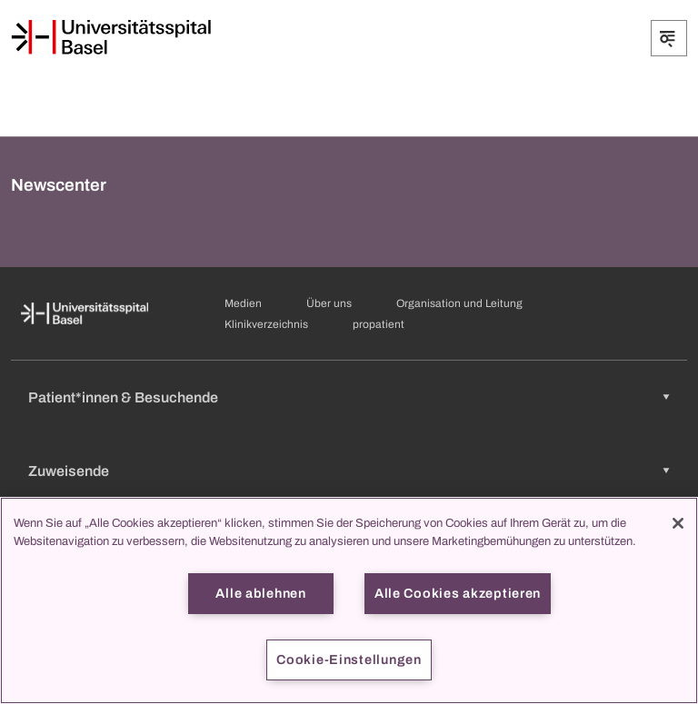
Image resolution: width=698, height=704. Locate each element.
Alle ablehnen (260, 593)
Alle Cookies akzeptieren (457, 593)
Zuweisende (68, 471)
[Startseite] (111, 37)
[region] (349, 600)
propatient (378, 324)
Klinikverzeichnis (266, 324)
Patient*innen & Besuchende (123, 397)
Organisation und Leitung (459, 303)
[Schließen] (678, 523)
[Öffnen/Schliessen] (669, 38)
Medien (243, 303)
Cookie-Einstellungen (348, 659)
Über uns (329, 303)
